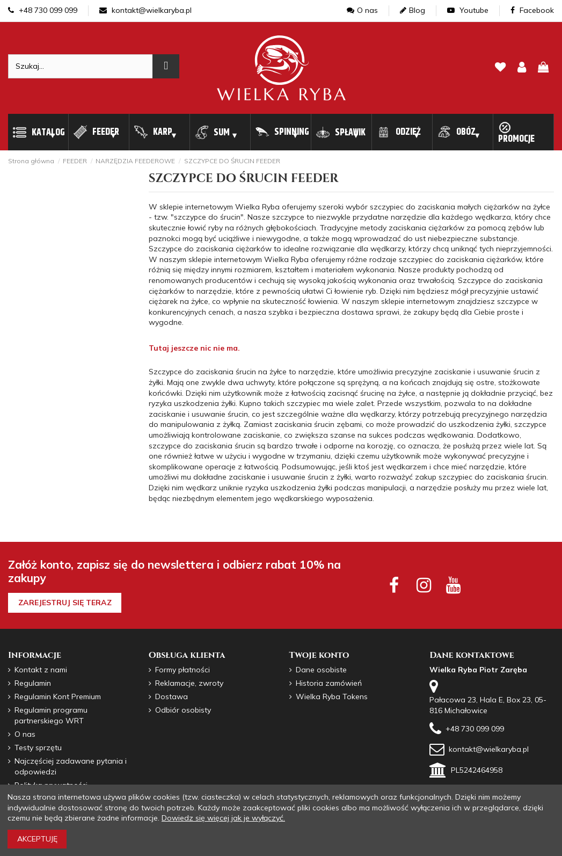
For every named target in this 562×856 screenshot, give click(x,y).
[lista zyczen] (500, 68)
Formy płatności (182, 669)
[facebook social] (394, 585)
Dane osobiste (321, 669)
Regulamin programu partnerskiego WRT (50, 715)
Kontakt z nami (40, 669)
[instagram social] (424, 585)
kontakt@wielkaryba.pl (145, 10)
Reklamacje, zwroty (189, 683)
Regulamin (32, 683)
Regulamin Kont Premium (57, 696)
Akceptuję (37, 839)
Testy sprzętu (38, 747)
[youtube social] (453, 585)
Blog (412, 10)
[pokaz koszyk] (543, 68)
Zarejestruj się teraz (65, 602)
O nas (362, 10)
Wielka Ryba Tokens (332, 696)
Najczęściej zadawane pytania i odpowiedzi (70, 766)
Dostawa (171, 696)
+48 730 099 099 (42, 10)
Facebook (532, 10)
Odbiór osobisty (183, 710)
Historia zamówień (329, 683)
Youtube (467, 10)
